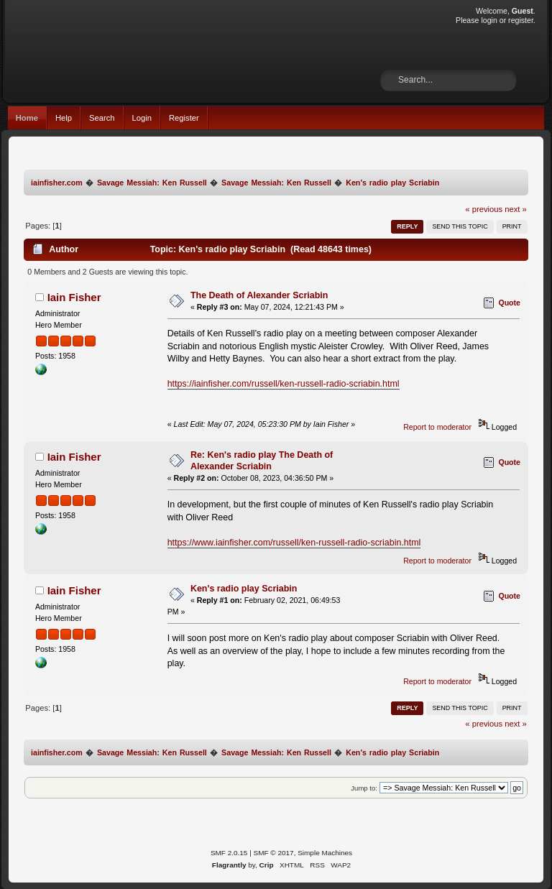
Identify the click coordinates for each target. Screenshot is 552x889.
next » (516, 209)
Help (63, 118)
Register (184, 118)
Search (102, 118)
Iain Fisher (74, 297)
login (489, 20)
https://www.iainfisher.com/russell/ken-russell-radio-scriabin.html (294, 543)
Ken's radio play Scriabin (243, 589)
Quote (509, 302)
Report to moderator (437, 427)
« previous (483, 209)
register (520, 20)
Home (27, 118)
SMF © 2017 (274, 853)
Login (142, 118)
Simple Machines (325, 853)
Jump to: (364, 788)
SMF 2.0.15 (229, 853)
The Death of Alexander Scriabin (259, 295)
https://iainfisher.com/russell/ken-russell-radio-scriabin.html (283, 384)
